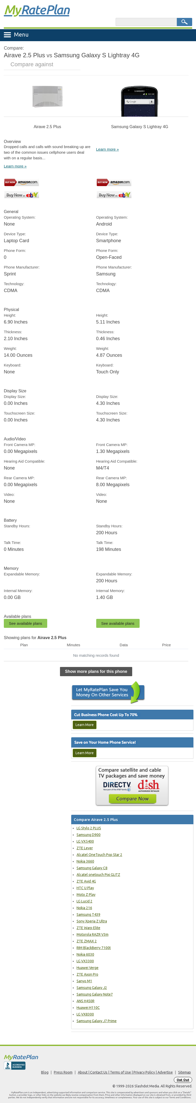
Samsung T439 (88, 914)
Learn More (85, 725)
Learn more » (15, 166)
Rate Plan (36, 9)
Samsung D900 (89, 835)
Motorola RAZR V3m (92, 934)
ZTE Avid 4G (86, 881)
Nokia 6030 (85, 954)
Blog (44, 1072)
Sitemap (184, 1072)
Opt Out (183, 1080)
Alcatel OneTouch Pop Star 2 (99, 855)
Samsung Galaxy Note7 (95, 994)
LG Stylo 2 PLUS (89, 828)
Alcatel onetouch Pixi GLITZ (98, 875)
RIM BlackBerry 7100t (94, 948)
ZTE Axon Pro (87, 974)
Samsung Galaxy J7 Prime (97, 1021)
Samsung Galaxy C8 (92, 868)
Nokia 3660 (85, 861)
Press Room (63, 1072)
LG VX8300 (85, 1014)
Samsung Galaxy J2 (92, 988)
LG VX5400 (85, 841)
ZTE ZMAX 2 (87, 941)
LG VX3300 (85, 961)
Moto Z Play (86, 895)
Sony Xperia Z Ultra (92, 921)
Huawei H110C (88, 1008)
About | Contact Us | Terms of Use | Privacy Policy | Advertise (125, 1072)
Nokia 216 (84, 908)
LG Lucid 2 (84, 901)
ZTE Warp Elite (88, 928)
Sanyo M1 (84, 981)
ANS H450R (85, 1001)
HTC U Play (85, 888)
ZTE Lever (85, 848)
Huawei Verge (88, 968)
